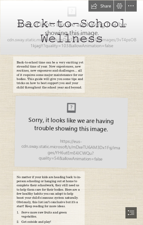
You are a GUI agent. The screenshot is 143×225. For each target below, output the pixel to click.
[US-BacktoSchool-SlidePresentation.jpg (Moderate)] (70, 132)
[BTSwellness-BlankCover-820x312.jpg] (71, 27)
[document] (71, 112)
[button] (101, 6)
